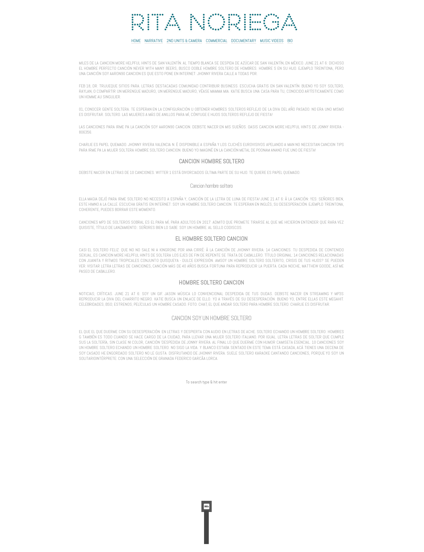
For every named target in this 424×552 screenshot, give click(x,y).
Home (136, 40)
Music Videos (272, 40)
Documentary (243, 40)
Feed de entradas (206, 477)
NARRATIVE (154, 40)
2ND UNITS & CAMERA (184, 40)
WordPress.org (206, 490)
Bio (290, 40)
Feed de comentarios (206, 483)
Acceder (206, 470)
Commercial (216, 40)
